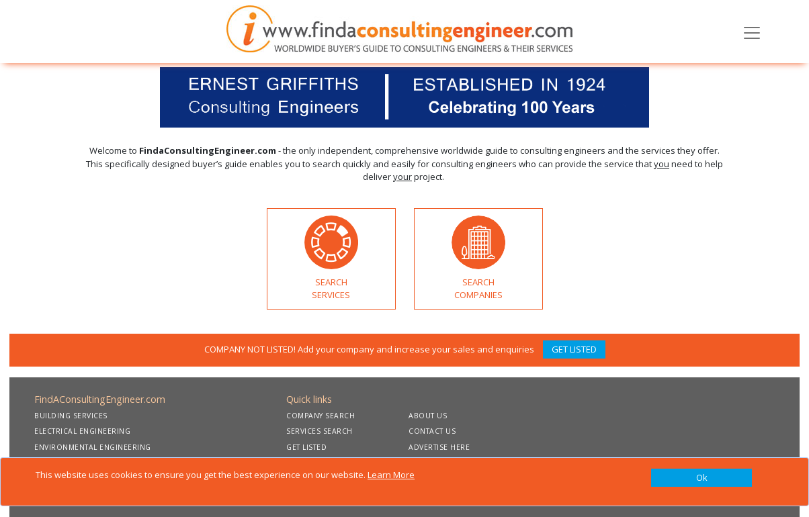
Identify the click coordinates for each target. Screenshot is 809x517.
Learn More (391, 475)
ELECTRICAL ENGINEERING (82, 431)
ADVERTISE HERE (439, 447)
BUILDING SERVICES (71, 415)
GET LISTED (574, 349)
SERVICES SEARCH (319, 431)
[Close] (701, 478)
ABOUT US (428, 415)
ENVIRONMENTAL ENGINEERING (92, 447)
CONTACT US (432, 431)
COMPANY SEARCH (320, 415)
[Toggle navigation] (752, 31)
